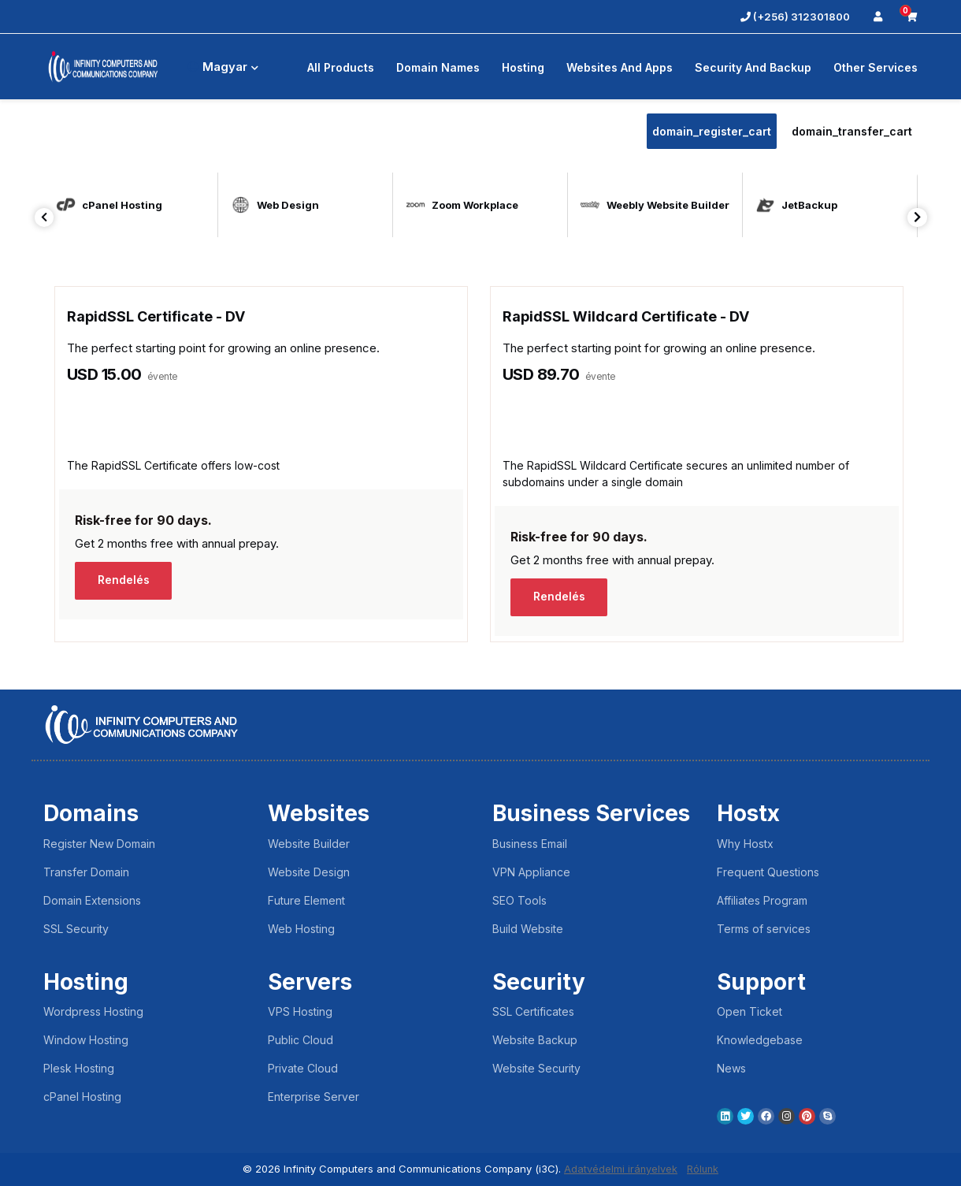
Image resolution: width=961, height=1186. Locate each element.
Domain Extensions (92, 900)
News (731, 1068)
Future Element (306, 900)
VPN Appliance (531, 872)
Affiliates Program (762, 900)
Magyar (222, 66)
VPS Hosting (300, 1011)
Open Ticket (749, 1011)
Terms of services (764, 928)
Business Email (529, 843)
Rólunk (703, 1168)
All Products (340, 67)
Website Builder (309, 843)
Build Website (527, 928)
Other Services (875, 67)
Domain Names (438, 67)
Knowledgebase (760, 1040)
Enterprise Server (313, 1096)
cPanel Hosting (82, 1096)
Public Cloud (300, 1040)
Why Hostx (745, 843)
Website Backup (534, 1040)
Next (917, 217)
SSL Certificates (533, 1011)
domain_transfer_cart (852, 131)
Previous (44, 217)
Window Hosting (85, 1040)
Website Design (309, 872)
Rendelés (125, 580)
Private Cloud (303, 1068)
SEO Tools (519, 900)
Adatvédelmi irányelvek (620, 1168)
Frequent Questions (768, 872)
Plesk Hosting (78, 1068)
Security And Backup (753, 67)
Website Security (536, 1068)
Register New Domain (99, 843)
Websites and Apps (619, 67)
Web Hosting (301, 928)
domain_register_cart (711, 131)
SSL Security (76, 928)
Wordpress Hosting (93, 1011)
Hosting (523, 67)
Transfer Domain (86, 872)
